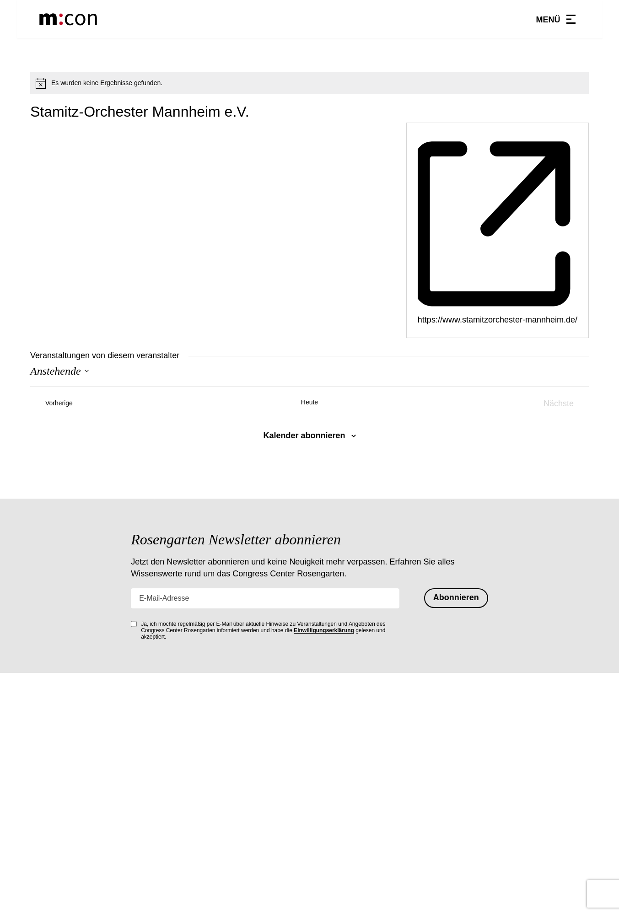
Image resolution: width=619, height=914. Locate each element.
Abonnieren (456, 597)
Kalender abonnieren (304, 435)
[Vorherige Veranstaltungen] (51, 403)
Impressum (333, 844)
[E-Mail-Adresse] (265, 598)
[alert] (309, 83)
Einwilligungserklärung (324, 630)
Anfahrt (327, 814)
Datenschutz (335, 829)
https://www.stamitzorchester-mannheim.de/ (497, 319)
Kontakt (327, 799)
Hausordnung (337, 783)
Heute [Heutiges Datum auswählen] (309, 402)
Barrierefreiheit (340, 860)
